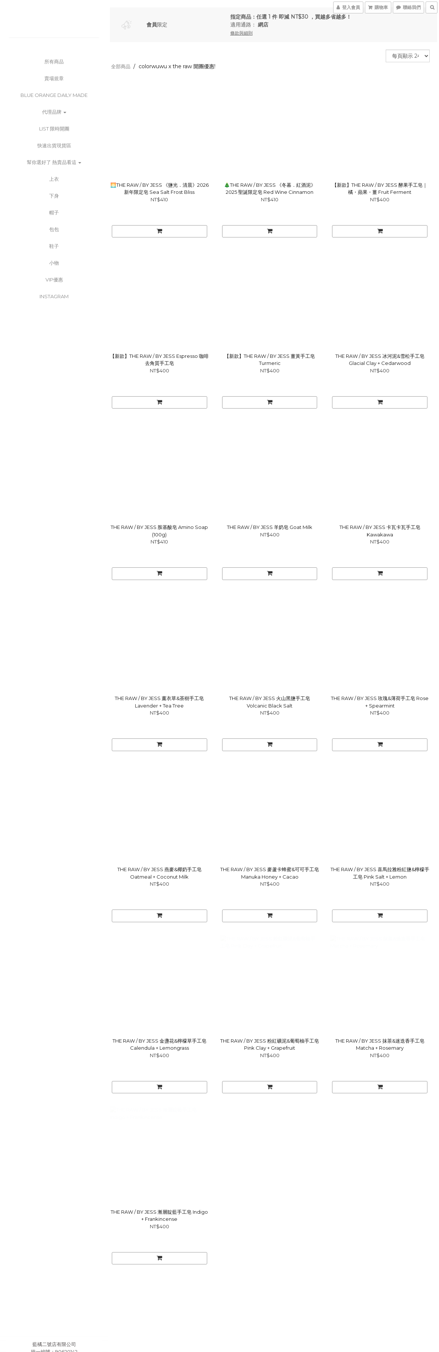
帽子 (54, 212)
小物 (54, 263)
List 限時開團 (54, 129)
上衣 (54, 179)
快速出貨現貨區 (54, 145)
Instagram (54, 296)
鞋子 (54, 246)
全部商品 (120, 66)
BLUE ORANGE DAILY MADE (54, 95)
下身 (54, 196)
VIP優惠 (54, 280)
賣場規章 (54, 78)
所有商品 (54, 61)
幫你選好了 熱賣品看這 (54, 162)
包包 (54, 229)
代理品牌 (54, 112)
